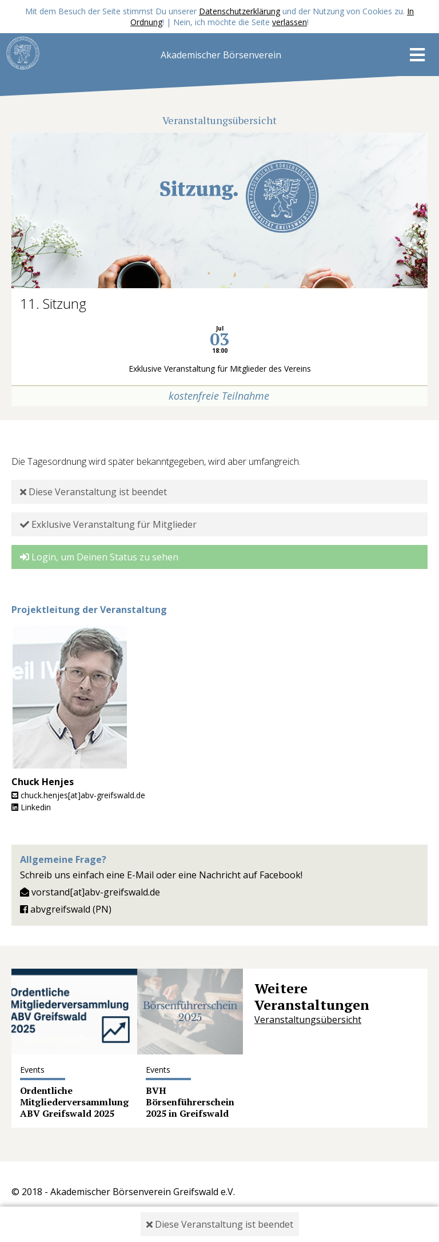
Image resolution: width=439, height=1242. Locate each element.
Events (32, 1069)
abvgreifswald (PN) (65, 909)
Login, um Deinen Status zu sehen (99, 557)
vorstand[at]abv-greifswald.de (90, 892)
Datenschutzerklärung (239, 11)
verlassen (289, 22)
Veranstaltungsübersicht (307, 1019)
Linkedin (31, 807)
